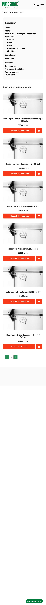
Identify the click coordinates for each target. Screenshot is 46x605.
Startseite (5, 12)
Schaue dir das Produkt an (19, 130)
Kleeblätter (11, 51)
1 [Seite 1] (11, 357)
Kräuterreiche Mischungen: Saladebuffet (20, 33)
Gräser (9, 45)
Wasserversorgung (12, 71)
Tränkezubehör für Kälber (14, 69)
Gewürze (10, 42)
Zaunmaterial (13, 12)
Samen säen (9, 36)
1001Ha (8, 30)
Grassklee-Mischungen (16, 48)
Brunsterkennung (11, 66)
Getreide (10, 39)
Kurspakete (9, 58)
